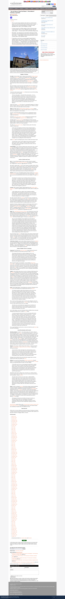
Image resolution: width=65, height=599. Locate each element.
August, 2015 (14, 473)
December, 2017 (14, 436)
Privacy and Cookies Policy (15, 597)
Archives (37, 8)
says (25, 311)
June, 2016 (13, 460)
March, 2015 (14, 480)
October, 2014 (14, 486)
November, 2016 (14, 453)
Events (16, 8)
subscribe (20, 563)
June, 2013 (13, 506)
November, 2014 (14, 485)
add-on (28, 215)
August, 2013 (14, 505)
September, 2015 (14, 472)
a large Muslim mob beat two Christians (20, 211)
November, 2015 (14, 469)
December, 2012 (14, 514)
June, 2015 (13, 476)
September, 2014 (14, 488)
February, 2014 (14, 497)
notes (37, 174)
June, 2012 (13, 522)
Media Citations (48, 8)
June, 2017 (13, 444)
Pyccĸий (48, 2)
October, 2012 (14, 517)
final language (34, 388)
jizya (11, 339)
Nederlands (42, 2)
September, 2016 (14, 456)
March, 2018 (14, 432)
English (33, 2)
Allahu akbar (28, 206)
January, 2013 (14, 513)
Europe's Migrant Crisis (44, 45)
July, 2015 (13, 474)
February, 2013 (14, 512)
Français (36, 2)
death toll (17, 77)
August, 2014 (14, 489)
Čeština (26, 2)
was (15, 263)
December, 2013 (14, 500)
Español (35, 2)
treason (11, 216)
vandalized (36, 241)
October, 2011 (14, 533)
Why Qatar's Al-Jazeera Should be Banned (47, 17)
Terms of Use (12, 594)
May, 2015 (13, 477)
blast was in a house (30, 80)
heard (13, 276)
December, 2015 (14, 468)
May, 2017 (13, 445)
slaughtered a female (23, 117)
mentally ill (16, 209)
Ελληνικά (31, 2)
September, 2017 (14, 440)
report (14, 139)
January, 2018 (14, 434)
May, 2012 (13, 524)
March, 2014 (14, 496)
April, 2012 (14, 525)
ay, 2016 (14, 461)
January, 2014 (14, 498)
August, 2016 (14, 457)
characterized (15, 154)
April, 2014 (14, 494)
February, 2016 (14, 465)
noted (20, 165)
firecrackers (19, 206)
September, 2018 (14, 424)
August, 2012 (14, 520)
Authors (26, 8)
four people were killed (16, 113)
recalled (19, 104)
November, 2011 (14, 532)
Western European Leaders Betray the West (47, 24)
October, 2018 (14, 422)
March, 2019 (14, 416)
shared (11, 288)
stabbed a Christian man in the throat (21, 162)
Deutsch (29, 2)
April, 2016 (14, 462)
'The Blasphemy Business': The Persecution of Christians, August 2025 (23, 562)
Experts (21, 8)
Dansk (27, 2)
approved (21, 386)
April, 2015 (14, 478)
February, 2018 (14, 433)
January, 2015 (14, 482)
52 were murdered (18, 89)
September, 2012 (14, 518)
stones (15, 206)
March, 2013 (14, 510)
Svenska (50, 2)
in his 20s (32, 251)
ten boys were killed (20, 119)
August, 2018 (14, 425)
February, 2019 (14, 417)
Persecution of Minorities (19, 550)
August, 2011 (14, 536)
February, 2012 (14, 528)
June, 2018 (13, 428)
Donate (32, 8)
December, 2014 (14, 484)
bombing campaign (35, 76)
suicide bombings (28, 78)
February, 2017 (14, 449)
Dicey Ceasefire (43, 35)
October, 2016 (14, 454)
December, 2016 (14, 452)
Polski (44, 2)
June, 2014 (13, 492)
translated (22, 197)
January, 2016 (14, 466)
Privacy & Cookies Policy (18, 594)
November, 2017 (14, 437)
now (22, 152)
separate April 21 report (18, 124)
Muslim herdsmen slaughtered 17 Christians (26, 108)
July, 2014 (13, 490)
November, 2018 (14, 421)
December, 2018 (14, 420)
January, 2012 (14, 529)
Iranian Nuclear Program (44, 43)
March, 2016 (14, 464)
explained (12, 272)
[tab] (43, 15)
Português (46, 2)
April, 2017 (14, 446)
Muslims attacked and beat (29, 360)
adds (32, 168)
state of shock (28, 208)
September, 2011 (14, 534)
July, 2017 (13, 442)
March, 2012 (14, 526)
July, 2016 (13, 458)
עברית (38, 2)
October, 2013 (14, 502)
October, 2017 (14, 438)
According (30, 282)
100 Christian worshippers (31, 86)
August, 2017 (14, 441)
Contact (54, 8)
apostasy (33, 288)
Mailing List (42, 8)
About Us (11, 8)
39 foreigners (30, 81)
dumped (35, 327)
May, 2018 (13, 429)
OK (54, 597)
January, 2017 (14, 450)
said (23, 92)
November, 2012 (14, 516)
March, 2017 (14, 448)
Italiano (40, 2)
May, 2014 (13, 493)
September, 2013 (14, 504)
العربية (24, 2)
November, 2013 (14, 501)
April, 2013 (14, 509)
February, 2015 (14, 481)
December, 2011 (14, 530)
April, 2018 (14, 430)
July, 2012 (13, 521)
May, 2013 (13, 508)
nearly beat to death (23, 250)
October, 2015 (14, 470)
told (15, 267)
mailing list (33, 563)
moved (25, 358)
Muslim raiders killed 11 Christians (19, 116)
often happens (25, 341)
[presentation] (42, 15)
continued (25, 302)
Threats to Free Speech (44, 49)
